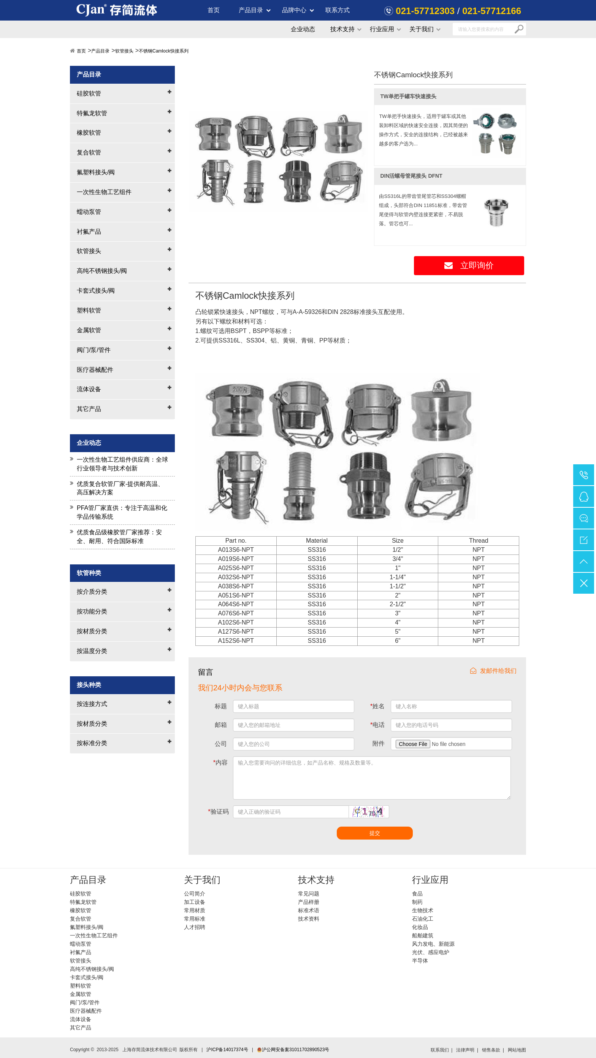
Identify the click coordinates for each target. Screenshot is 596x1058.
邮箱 (221, 725)
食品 (417, 894)
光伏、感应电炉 (430, 952)
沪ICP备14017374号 (227, 1049)
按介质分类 (92, 591)
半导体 (420, 961)
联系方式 (337, 10)
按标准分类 (92, 743)
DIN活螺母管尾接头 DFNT (411, 176)
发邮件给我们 (493, 671)
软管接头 (124, 51)
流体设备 (89, 389)
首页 (214, 10)
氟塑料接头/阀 (96, 172)
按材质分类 (92, 631)
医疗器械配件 (95, 369)
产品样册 (308, 902)
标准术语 (308, 910)
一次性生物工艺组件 (104, 192)
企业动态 (303, 29)
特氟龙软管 (92, 113)
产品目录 (251, 10)
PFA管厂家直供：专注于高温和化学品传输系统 (122, 512)
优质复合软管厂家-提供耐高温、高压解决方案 (120, 488)
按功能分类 (92, 611)
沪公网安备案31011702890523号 (293, 1049)
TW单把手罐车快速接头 (408, 96)
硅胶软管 (89, 93)
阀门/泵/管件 (94, 350)
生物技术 (422, 910)
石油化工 (422, 919)
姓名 (377, 706)
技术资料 (308, 919)
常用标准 (194, 919)
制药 (417, 902)
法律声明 (465, 1050)
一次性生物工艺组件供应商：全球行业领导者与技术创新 (122, 464)
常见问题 (308, 894)
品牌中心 (294, 10)
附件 (378, 743)
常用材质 (194, 910)
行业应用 (382, 29)
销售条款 (491, 1050)
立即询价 (469, 265)
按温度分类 (92, 651)
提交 (374, 833)
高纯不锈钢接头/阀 (102, 271)
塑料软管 (89, 310)
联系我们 (440, 1050)
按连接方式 (92, 704)
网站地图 (517, 1050)
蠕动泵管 (89, 212)
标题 (221, 706)
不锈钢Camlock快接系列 (164, 51)
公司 (221, 744)
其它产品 (89, 409)
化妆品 (420, 927)
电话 (377, 725)
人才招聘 (194, 927)
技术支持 (342, 29)
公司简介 (194, 894)
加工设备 (194, 902)
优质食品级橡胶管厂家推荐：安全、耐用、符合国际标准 (119, 536)
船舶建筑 (422, 935)
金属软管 (89, 330)
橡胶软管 (89, 132)
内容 (220, 762)
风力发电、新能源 (433, 944)
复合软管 (89, 152)
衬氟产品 (89, 231)
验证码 (218, 811)
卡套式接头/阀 (96, 290)
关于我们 (421, 29)
